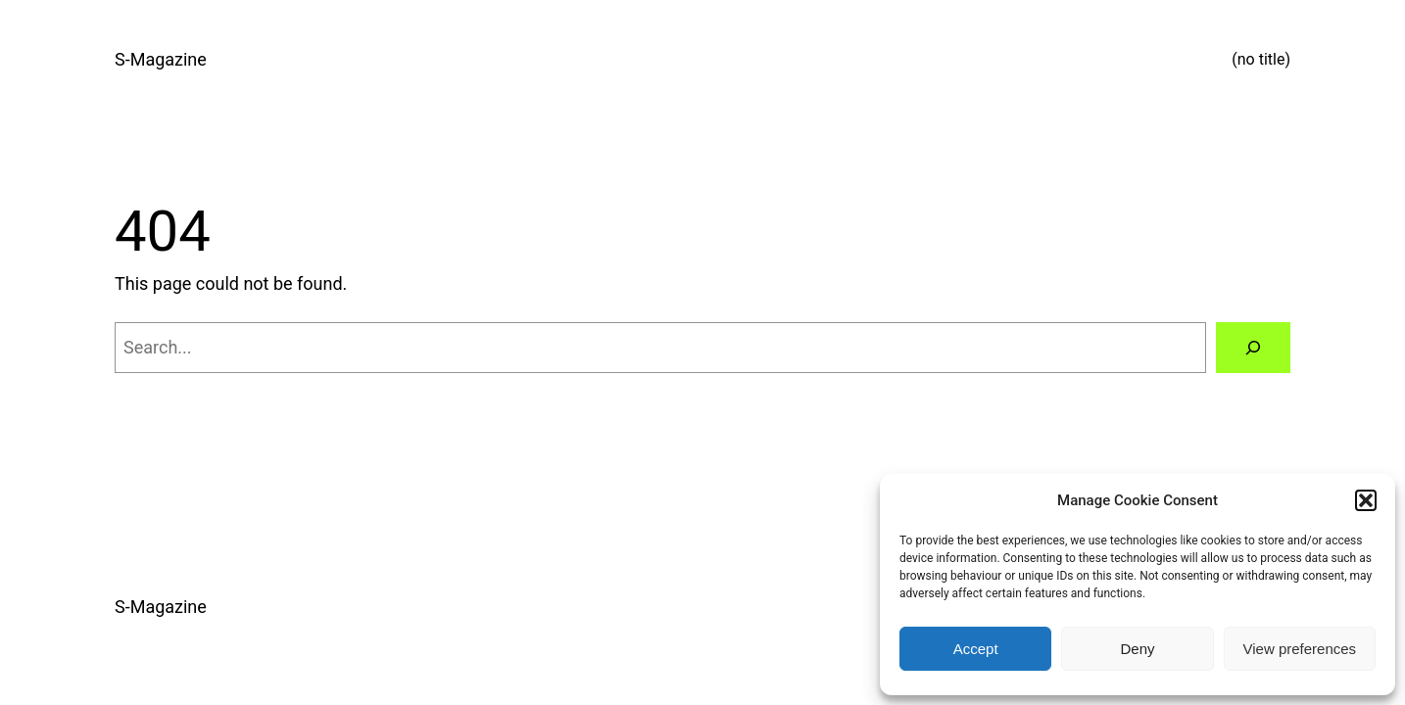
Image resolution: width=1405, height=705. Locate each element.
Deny (1137, 648)
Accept (975, 648)
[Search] (1253, 347)
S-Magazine (161, 59)
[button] (1366, 500)
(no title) (1261, 59)
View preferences (1300, 648)
